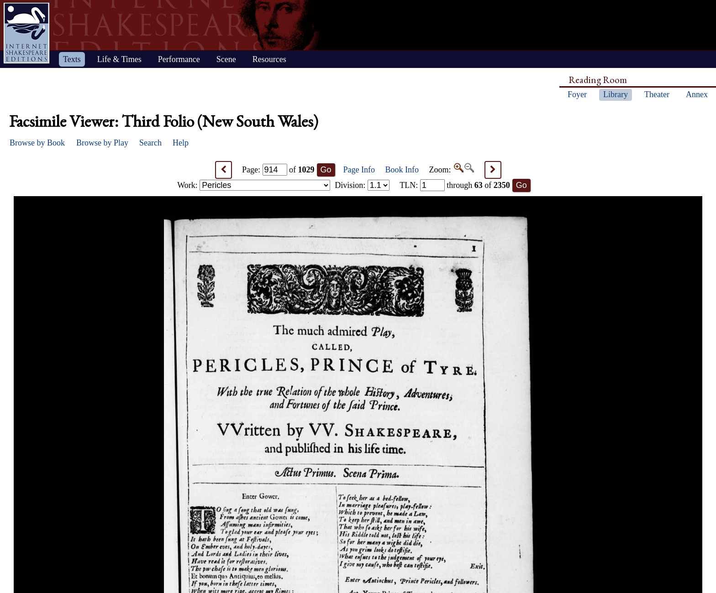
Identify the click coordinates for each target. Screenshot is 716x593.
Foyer (577, 94)
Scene (226, 59)
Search (150, 142)
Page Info (359, 169)
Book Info (402, 169)
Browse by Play (102, 142)
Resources (269, 59)
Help (181, 142)
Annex (697, 94)
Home (26, 33)
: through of (455, 185)
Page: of (278, 169)
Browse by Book (37, 142)
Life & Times (119, 59)
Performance (179, 59)
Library (615, 94)
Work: (253, 185)
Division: (362, 185)
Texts (72, 59)
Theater (656, 94)
